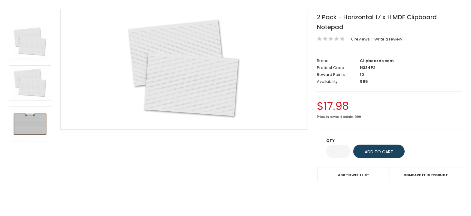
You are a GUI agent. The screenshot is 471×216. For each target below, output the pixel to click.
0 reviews (360, 39)
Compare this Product (425, 174)
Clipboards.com (377, 61)
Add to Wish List (353, 174)
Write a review (388, 39)
